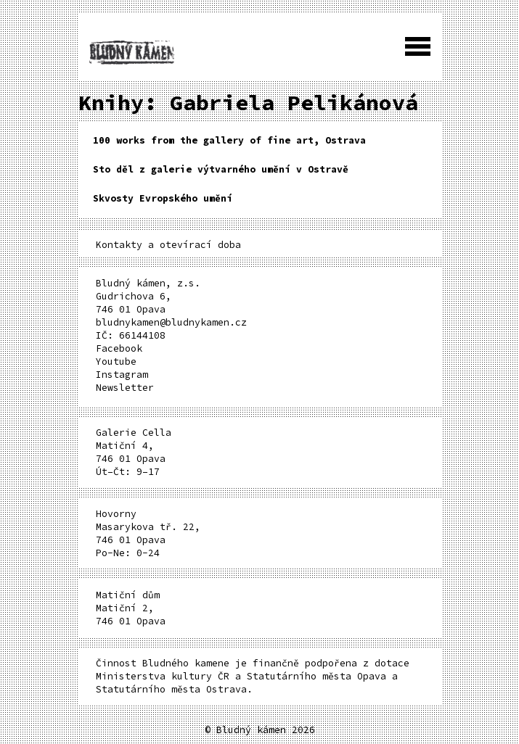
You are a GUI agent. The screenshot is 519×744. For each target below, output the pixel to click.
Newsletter (125, 387)
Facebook (119, 348)
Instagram (122, 374)
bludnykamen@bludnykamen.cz (171, 322)
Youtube (116, 361)
